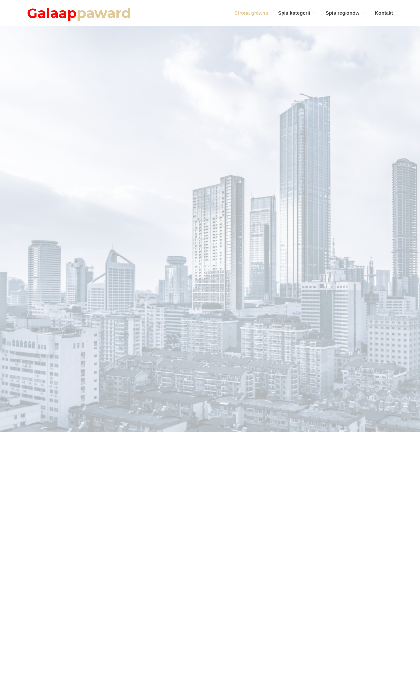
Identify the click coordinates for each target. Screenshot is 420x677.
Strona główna (251, 13)
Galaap (79, 13)
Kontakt (384, 13)
